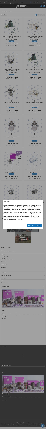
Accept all (28, 225)
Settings (36, 225)
